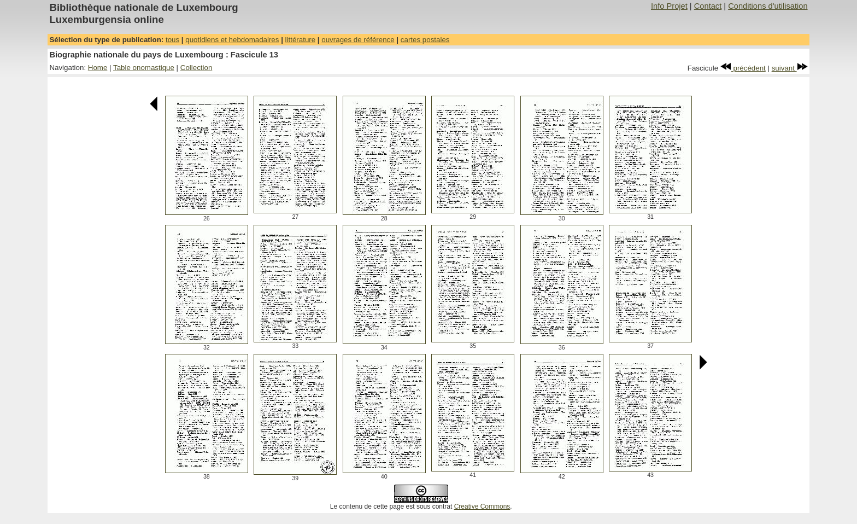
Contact (708, 6)
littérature (300, 40)
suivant (790, 68)
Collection (196, 67)
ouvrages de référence (357, 40)
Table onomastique (143, 67)
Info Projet (669, 6)
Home (98, 67)
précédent (743, 68)
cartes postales (425, 40)
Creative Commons (482, 506)
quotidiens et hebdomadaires (232, 40)
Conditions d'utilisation (767, 6)
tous (172, 40)
